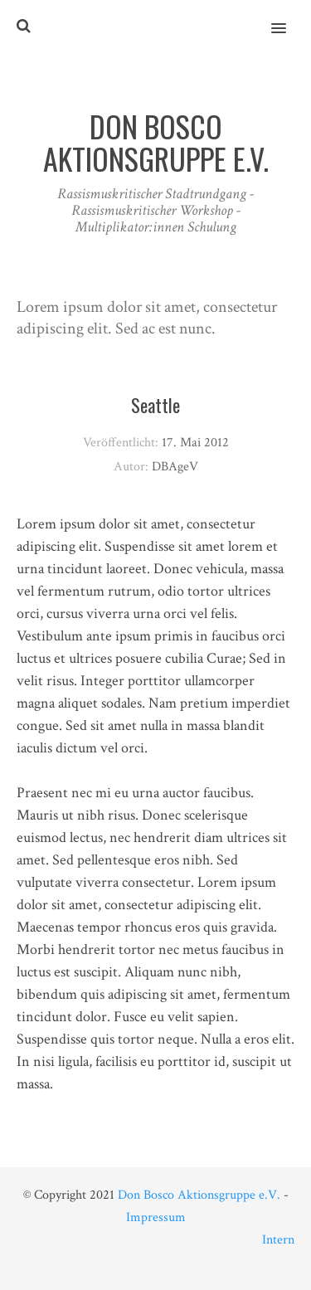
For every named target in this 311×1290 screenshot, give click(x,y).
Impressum (156, 1217)
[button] (288, 17)
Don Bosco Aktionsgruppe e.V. (199, 1195)
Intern (278, 1240)
